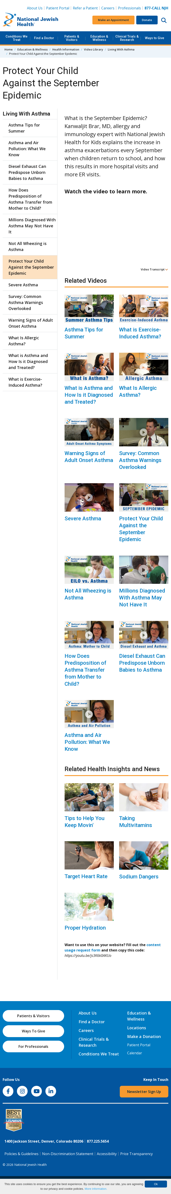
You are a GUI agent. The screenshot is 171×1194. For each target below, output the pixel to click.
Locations (136, 1027)
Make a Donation (144, 1036)
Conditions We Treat (16, 38)
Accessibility (107, 1153)
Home (8, 49)
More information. (96, 1188)
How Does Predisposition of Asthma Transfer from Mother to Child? (85, 670)
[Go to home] (30, 20)
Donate (147, 20)
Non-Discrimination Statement (67, 1153)
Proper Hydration (85, 928)
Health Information (65, 49)
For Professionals (33, 1046)
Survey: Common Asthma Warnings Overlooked (140, 460)
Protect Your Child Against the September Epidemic (141, 529)
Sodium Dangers (139, 876)
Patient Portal (57, 8)
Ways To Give (33, 1031)
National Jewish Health (30, 1164)
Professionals (129, 8)
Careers (107, 8)
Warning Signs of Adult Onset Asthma (89, 456)
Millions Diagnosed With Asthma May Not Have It (142, 598)
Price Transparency (136, 1153)
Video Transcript (154, 269)
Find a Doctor (44, 38)
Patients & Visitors (71, 38)
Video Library (93, 49)
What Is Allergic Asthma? (138, 391)
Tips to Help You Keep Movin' (84, 821)
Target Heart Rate (86, 876)
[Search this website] (163, 20)
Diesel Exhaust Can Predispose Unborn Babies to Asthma (142, 663)
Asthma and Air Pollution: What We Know (87, 742)
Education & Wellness (99, 38)
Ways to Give (154, 38)
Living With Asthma (121, 49)
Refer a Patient (85, 8)
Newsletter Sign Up (144, 1091)
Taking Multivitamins (135, 821)
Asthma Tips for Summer (84, 333)
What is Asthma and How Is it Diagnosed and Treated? (89, 395)
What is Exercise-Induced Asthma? (140, 333)
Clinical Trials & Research (127, 38)
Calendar (134, 1053)
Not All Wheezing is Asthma (88, 594)
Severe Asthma (83, 518)
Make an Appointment (113, 20)
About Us (35, 8)
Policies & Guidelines (21, 1153)
